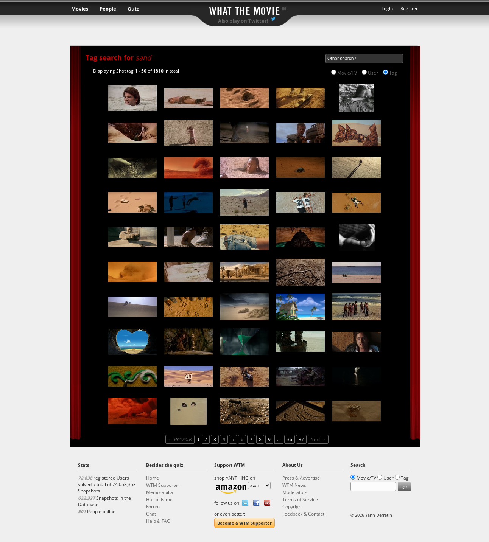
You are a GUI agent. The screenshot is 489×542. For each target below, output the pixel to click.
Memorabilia (159, 492)
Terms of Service (300, 499)
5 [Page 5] (233, 439)
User (373, 73)
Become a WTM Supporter (244, 523)
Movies (79, 8)
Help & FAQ (158, 521)
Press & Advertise (301, 478)
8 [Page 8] (260, 439)
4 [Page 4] (224, 439)
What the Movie (244, 9)
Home (152, 478)
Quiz (133, 8)
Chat (151, 514)
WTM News (294, 485)
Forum (153, 506)
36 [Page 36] (289, 439)
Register (409, 8)
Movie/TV (347, 73)
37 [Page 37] (301, 439)
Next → (318, 439)
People (108, 8)
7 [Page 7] (251, 439)
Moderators (294, 492)
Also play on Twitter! (243, 20)
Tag (393, 73)
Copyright (292, 506)
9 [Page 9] (269, 439)
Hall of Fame (159, 499)
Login (387, 8)
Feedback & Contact (303, 514)
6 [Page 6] (242, 439)
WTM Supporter (162, 485)
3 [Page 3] (214, 439)
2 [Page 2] (205, 439)
